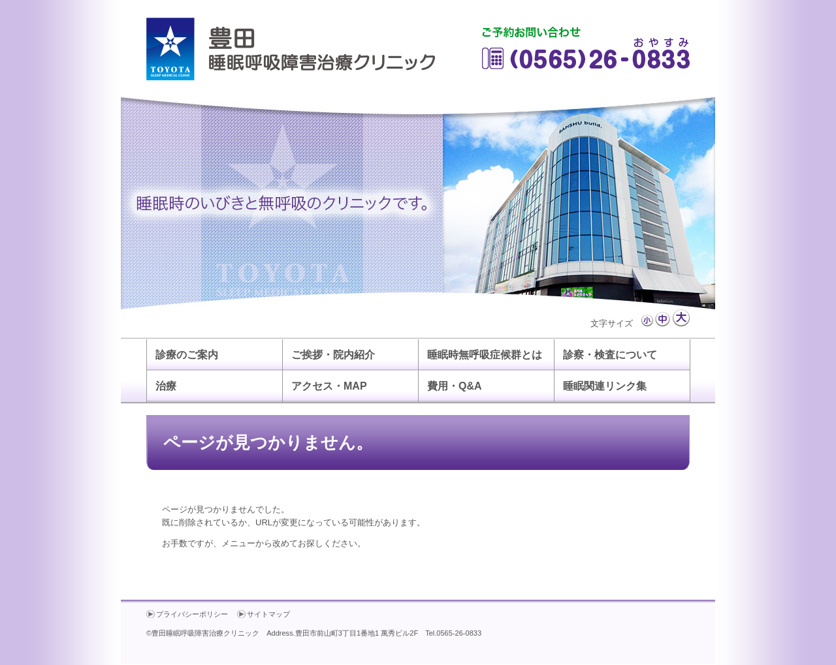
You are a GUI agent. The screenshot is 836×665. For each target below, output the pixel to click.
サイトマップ (268, 614)
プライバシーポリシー (192, 614)
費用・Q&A (454, 386)
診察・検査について (610, 354)
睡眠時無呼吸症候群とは (484, 354)
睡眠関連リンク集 (605, 386)
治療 (165, 386)
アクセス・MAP (329, 386)
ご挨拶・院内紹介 (333, 354)
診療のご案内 (186, 354)
